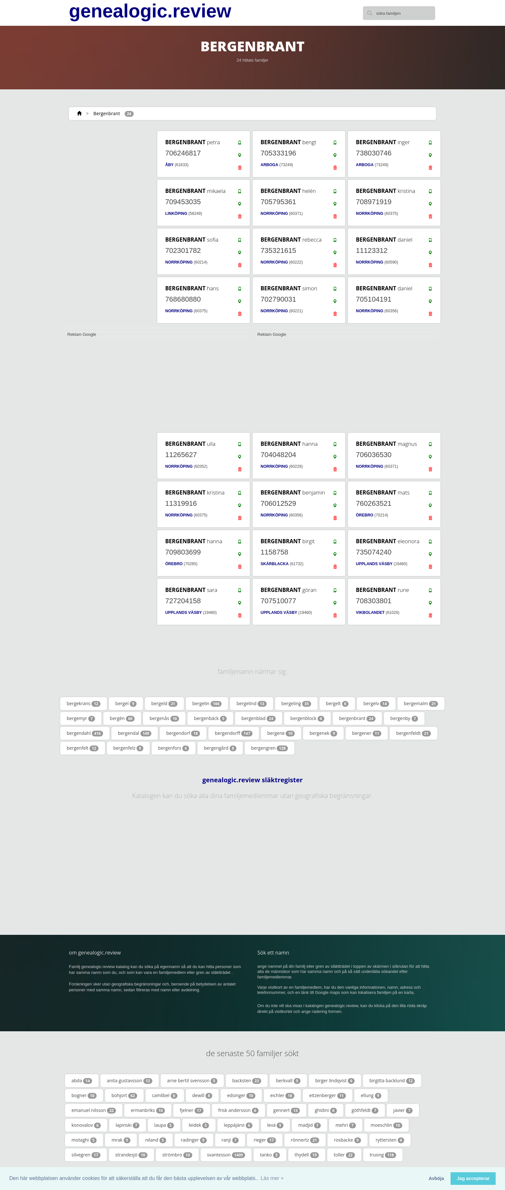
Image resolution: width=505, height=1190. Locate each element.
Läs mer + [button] (272, 1178)
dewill (202, 1095)
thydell (307, 1155)
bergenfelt (83, 748)
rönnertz (305, 1140)
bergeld (164, 703)
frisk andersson (238, 1110)
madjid (309, 1125)
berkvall (288, 1080)
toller (344, 1155)
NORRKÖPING (274, 213)
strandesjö (131, 1155)
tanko (270, 1155)
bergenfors (173, 748)
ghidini (326, 1110)
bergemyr (81, 718)
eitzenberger (327, 1095)
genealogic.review (150, 11)
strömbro (177, 1155)
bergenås (164, 718)
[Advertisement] (107, 226)
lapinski (127, 1125)
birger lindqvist (335, 1080)
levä (275, 1125)
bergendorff (233, 733)
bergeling (296, 703)
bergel (126, 703)
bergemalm (421, 703)
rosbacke (347, 1140)
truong (383, 1155)
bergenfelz (128, 748)
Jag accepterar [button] (473, 1178)
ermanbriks (148, 1110)
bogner (84, 1095)
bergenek (323, 733)
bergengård (220, 748)
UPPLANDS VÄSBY (374, 564)
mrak (120, 1140)
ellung (371, 1095)
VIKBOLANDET (370, 612)
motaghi (84, 1140)
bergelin (207, 703)
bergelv (376, 703)
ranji (230, 1140)
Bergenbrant (106, 113)
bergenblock (307, 718)
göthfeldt (365, 1110)
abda (81, 1080)
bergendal (134, 733)
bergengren (269, 748)
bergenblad (259, 718)
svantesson (226, 1155)
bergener (366, 733)
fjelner (191, 1110)
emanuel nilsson (93, 1110)
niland (155, 1140)
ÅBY (169, 165)
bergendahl (85, 733)
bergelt (337, 703)
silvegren (85, 1155)
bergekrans (83, 703)
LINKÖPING (176, 213)
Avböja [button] (436, 1178)
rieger (264, 1140)
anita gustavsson (129, 1080)
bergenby (404, 718)
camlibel (164, 1095)
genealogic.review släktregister (252, 780)
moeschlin (386, 1125)
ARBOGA (269, 165)
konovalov (86, 1125)
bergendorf (183, 733)
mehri (346, 1125)
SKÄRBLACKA (275, 564)
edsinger (241, 1095)
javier (403, 1110)
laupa (164, 1125)
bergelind (251, 703)
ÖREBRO (364, 515)
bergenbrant (357, 718)
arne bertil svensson (192, 1080)
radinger (194, 1140)
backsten (246, 1080)
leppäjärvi (238, 1125)
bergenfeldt (413, 733)
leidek (199, 1125)
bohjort (124, 1095)
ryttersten (390, 1140)
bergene (281, 733)
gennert (286, 1110)
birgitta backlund (392, 1080)
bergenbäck (210, 718)
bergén (122, 718)
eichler (282, 1095)
